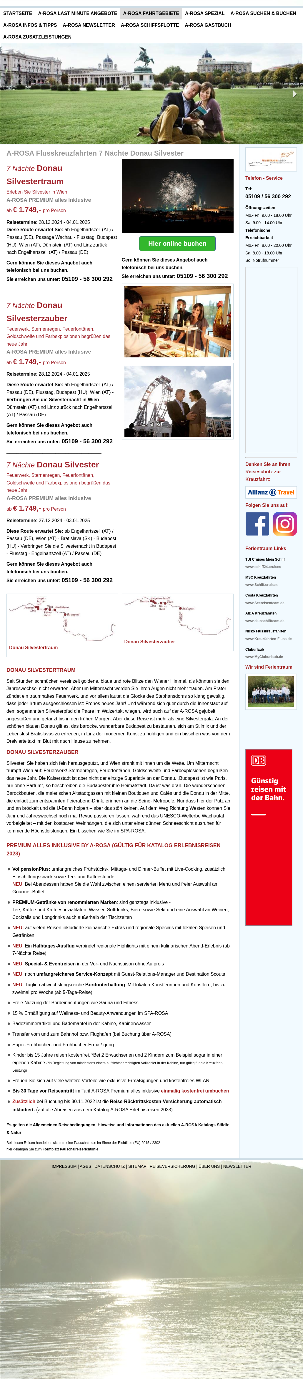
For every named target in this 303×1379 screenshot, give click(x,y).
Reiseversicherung (172, 1166)
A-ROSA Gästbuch (208, 25)
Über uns (209, 1166)
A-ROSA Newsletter (89, 25)
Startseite (17, 13)
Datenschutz (109, 1166)
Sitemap (137, 1166)
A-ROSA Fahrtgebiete (151, 13)
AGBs (85, 1166)
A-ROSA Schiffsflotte (150, 25)
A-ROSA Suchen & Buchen (263, 13)
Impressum (64, 1166)
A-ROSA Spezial (205, 13)
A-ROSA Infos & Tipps (30, 25)
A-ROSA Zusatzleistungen (37, 36)
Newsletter (237, 1166)
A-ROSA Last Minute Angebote (77, 13)
